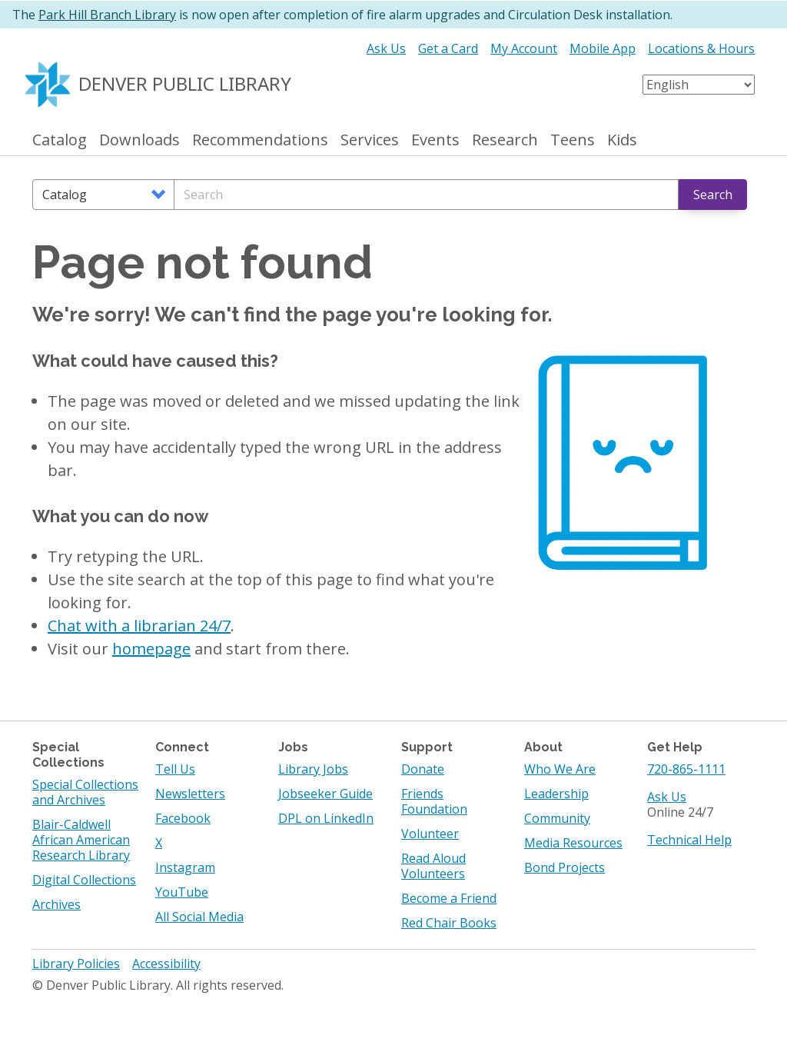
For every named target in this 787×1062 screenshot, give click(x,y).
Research (505, 140)
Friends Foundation (434, 801)
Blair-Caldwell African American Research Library (81, 840)
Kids (622, 140)
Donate (422, 769)
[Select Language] (699, 85)
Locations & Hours (701, 48)
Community (557, 818)
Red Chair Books (448, 922)
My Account (523, 48)
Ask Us (386, 48)
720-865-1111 (686, 769)
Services (369, 140)
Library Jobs (313, 769)
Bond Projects (564, 867)
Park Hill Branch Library (107, 14)
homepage (151, 648)
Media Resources (573, 842)
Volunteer (430, 833)
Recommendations (260, 140)
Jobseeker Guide (325, 793)
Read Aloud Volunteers (433, 866)
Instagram (185, 867)
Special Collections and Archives (85, 792)
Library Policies (76, 963)
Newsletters (190, 793)
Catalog (59, 140)
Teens (572, 140)
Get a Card (448, 48)
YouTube (181, 892)
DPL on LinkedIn (326, 818)
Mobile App (602, 48)
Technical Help (689, 839)
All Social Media (199, 916)
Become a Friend (448, 898)
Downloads (139, 140)
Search (712, 194)
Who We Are (560, 769)
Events (435, 140)
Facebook (183, 818)
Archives (56, 904)
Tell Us (175, 769)
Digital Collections (84, 879)
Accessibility (166, 963)
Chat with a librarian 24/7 (139, 625)
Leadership (556, 793)
